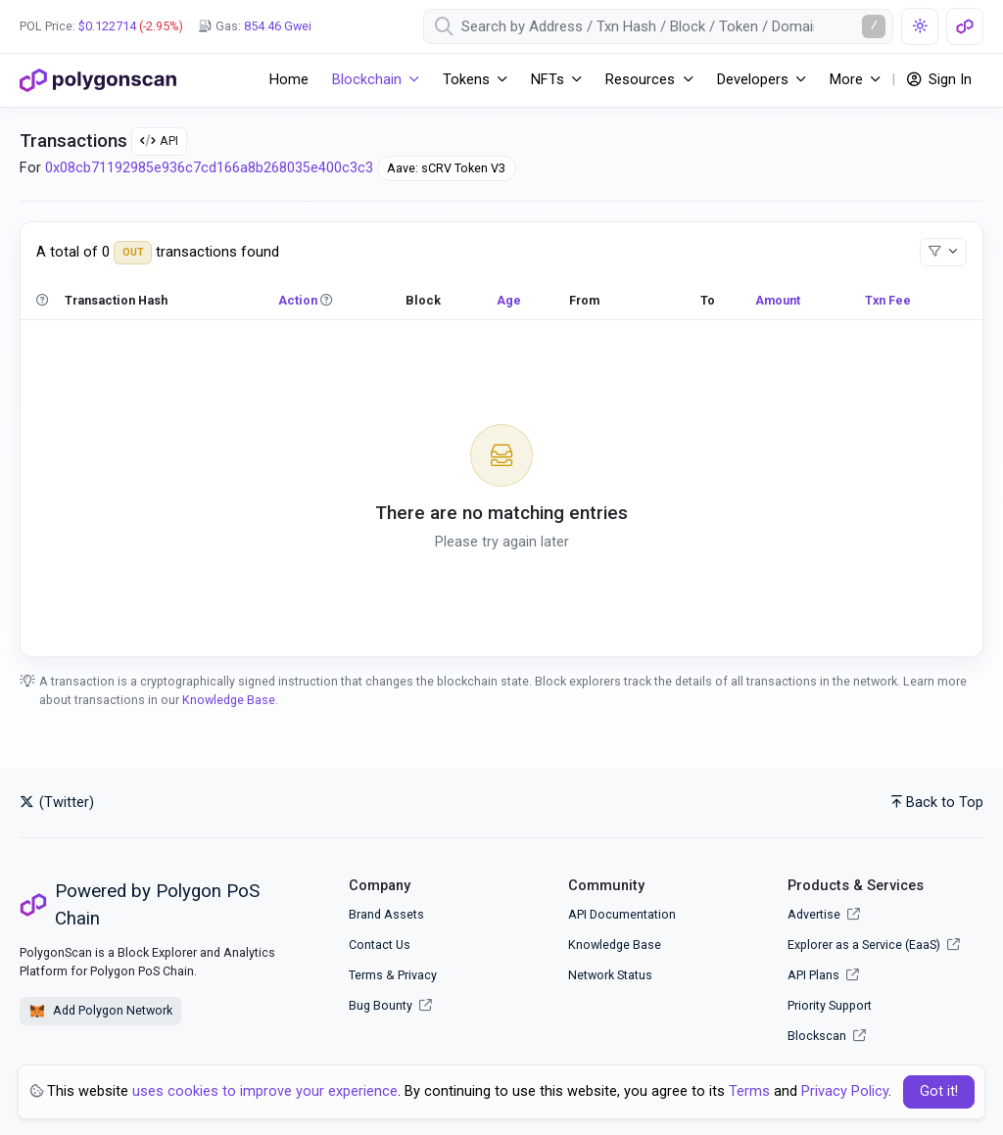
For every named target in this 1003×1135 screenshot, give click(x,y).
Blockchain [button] (367, 79)
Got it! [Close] (939, 1091)
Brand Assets (386, 914)
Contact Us (379, 944)
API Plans (823, 975)
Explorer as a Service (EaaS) (874, 944)
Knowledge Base (228, 699)
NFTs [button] (547, 79)
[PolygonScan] (98, 80)
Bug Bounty (380, 1005)
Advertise (824, 914)
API (159, 140)
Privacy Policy (844, 1091)
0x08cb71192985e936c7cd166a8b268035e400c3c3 (209, 168)
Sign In (939, 79)
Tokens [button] (466, 79)
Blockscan (827, 1035)
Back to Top (937, 802)
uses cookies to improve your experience (265, 1091)
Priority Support (830, 1005)
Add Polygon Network (100, 1011)
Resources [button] (640, 79)
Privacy (417, 975)
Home (289, 79)
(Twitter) (57, 802)
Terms (366, 975)
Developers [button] (752, 79)
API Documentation (622, 914)
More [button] (846, 79)
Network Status (610, 975)
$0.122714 (107, 26)
